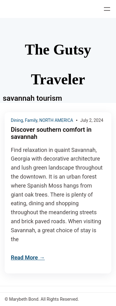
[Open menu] (107, 9)
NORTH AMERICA (56, 120)
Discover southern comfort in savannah (51, 133)
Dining (17, 120)
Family (31, 120)
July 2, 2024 (91, 120)
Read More (24, 257)
